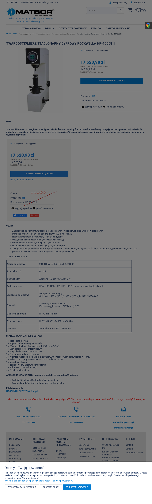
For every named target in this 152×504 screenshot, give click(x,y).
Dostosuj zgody (51, 487)
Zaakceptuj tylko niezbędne (22, 487)
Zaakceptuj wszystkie (77, 487)
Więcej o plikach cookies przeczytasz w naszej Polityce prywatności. (39, 480)
